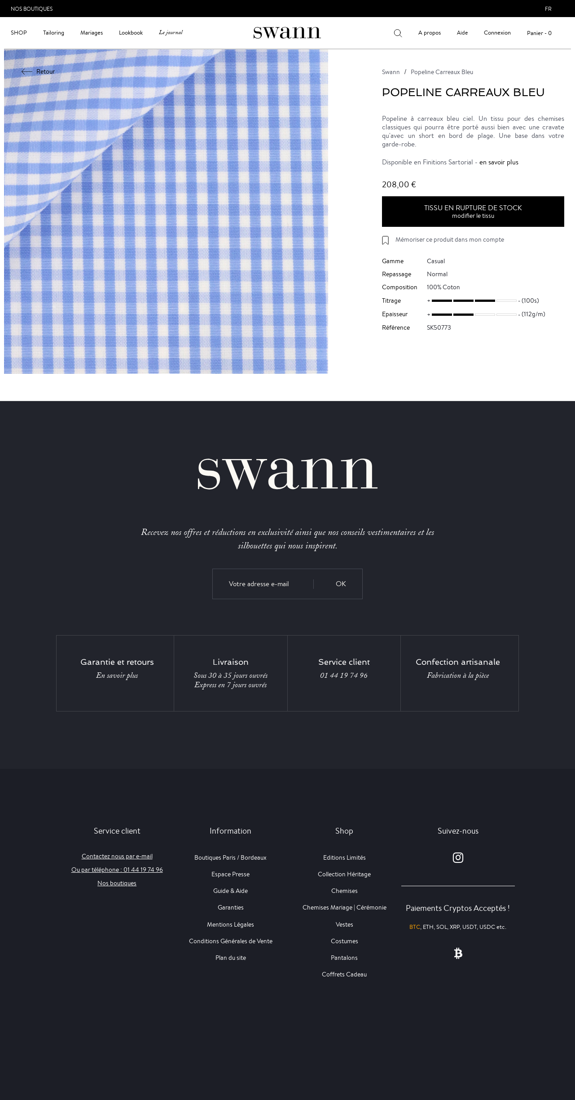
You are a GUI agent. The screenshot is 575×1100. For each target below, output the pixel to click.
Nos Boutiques (32, 8)
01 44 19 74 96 (344, 675)
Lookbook (131, 32)
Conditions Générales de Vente (230, 941)
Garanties (231, 907)
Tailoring (53, 32)
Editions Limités (344, 857)
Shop (19, 32)
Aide (462, 32)
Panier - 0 (539, 33)
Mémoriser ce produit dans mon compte (449, 239)
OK (341, 583)
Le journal (170, 32)
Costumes (344, 941)
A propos (429, 32)
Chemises (344, 891)
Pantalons (344, 958)
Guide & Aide (230, 891)
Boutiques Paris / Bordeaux (230, 857)
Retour (38, 71)
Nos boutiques (116, 883)
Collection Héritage (344, 874)
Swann (391, 72)
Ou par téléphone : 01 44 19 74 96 (117, 870)
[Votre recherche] (398, 32)
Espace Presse (230, 874)
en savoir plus (498, 162)
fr (548, 8)
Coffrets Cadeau (344, 974)
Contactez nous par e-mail (117, 856)
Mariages (91, 32)
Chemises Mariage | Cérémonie (344, 907)
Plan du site (230, 958)
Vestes (344, 924)
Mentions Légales (230, 924)
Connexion (497, 32)
